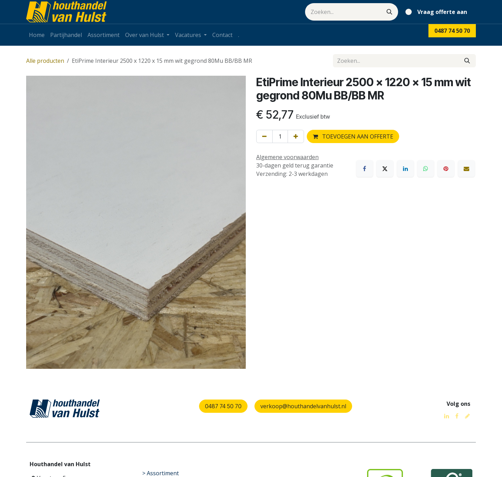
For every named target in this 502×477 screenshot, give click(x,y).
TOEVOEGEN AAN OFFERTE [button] (353, 136)
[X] (384, 168)
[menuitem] (36, 35)
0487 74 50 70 (223, 406)
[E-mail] (466, 168)
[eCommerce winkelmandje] (438, 11)
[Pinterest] (446, 168)
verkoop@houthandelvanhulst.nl (303, 406)
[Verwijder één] (264, 136)
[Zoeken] (389, 12)
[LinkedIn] (405, 168)
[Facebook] (364, 168)
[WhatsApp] (425, 168)
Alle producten (45, 61)
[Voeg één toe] (296, 136)
